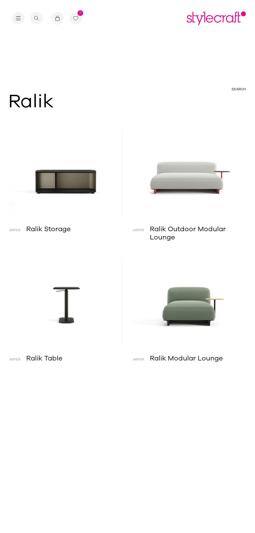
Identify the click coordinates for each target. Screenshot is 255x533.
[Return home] (216, 18)
